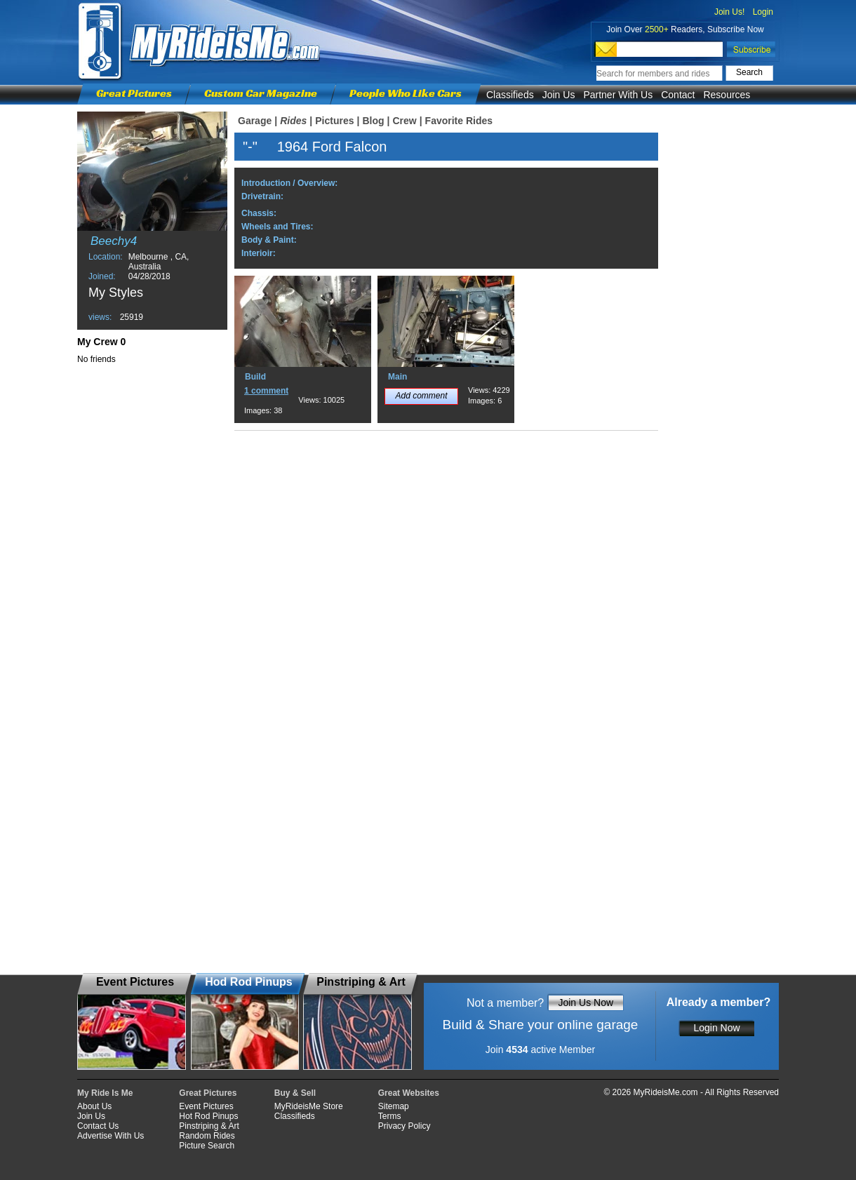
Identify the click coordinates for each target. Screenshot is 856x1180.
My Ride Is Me (105, 1093)
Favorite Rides (459, 120)
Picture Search (206, 1146)
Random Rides (206, 1136)
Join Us (558, 94)
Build (255, 377)
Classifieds (510, 94)
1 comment (266, 391)
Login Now (716, 1027)
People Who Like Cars (405, 93)
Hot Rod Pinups (208, 1116)
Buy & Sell (295, 1093)
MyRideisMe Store (308, 1106)
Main (397, 377)
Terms (389, 1116)
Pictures (334, 120)
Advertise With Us (110, 1136)
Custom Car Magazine (260, 93)
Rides (293, 120)
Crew (404, 120)
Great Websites (408, 1093)
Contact (678, 94)
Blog (373, 120)
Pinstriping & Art (209, 1126)
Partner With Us (618, 94)
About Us (94, 1106)
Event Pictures (206, 1106)
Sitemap (393, 1106)
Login (763, 12)
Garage (255, 120)
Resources (726, 94)
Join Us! (729, 12)
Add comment (421, 396)
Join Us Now (585, 1002)
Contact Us (98, 1126)
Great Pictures (134, 93)
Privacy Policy (404, 1126)
